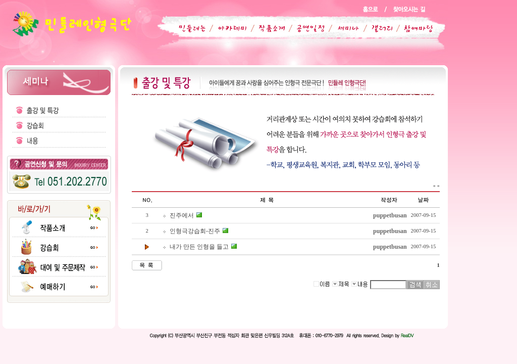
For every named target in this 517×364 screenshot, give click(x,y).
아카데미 (230, 28)
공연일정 (305, 28)
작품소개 (267, 28)
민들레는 (190, 28)
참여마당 (412, 28)
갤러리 (377, 28)
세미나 (342, 28)
